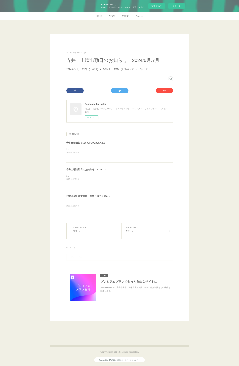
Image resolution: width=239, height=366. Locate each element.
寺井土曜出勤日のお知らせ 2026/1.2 (86, 169)
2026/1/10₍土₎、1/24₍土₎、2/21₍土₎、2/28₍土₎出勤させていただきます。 (97, 176)
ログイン (176, 6)
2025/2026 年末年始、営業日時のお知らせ (88, 196)
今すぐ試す (156, 5)
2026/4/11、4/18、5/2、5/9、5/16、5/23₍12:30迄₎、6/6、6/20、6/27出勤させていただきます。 (108, 149)
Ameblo (139, 16)
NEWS (112, 16)
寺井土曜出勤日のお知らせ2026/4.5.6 (85, 142)
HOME (99, 16)
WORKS (125, 16)
